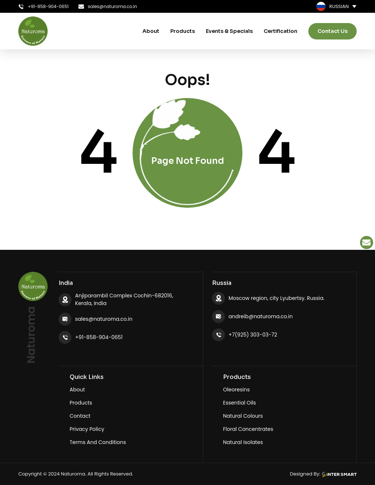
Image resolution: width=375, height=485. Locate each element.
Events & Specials (229, 31)
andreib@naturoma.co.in (261, 316)
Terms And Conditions (98, 442)
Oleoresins (236, 389)
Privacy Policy (87, 429)
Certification (280, 31)
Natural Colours (243, 416)
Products (182, 31)
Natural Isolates (243, 442)
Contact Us (333, 31)
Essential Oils (239, 402)
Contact (80, 416)
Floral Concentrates (248, 429)
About (150, 31)
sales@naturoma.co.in (104, 319)
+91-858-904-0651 (99, 337)
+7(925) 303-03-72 (253, 334)
